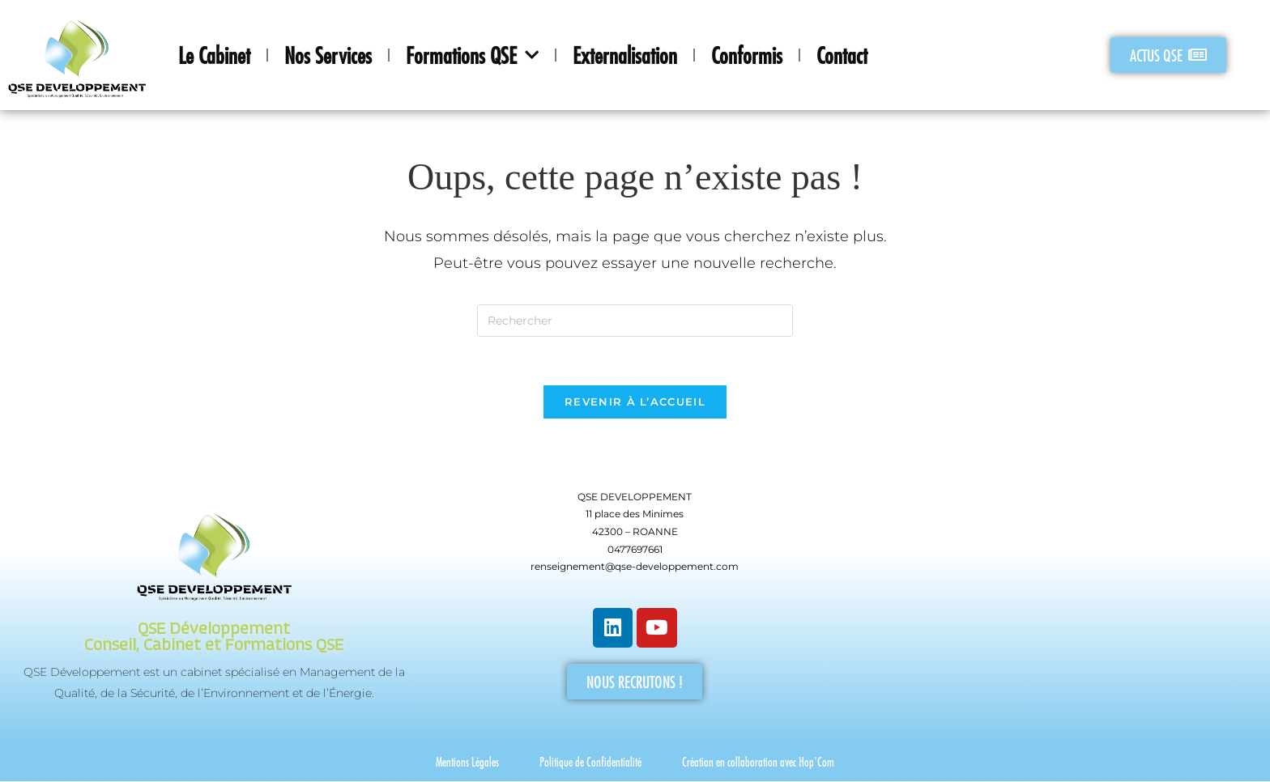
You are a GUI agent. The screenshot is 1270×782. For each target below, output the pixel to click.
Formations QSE (472, 55)
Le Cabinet (214, 55)
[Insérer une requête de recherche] (635, 320)
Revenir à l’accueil (635, 402)
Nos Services (328, 55)
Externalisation (625, 55)
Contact (841, 55)
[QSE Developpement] (1056, 602)
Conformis (746, 55)
